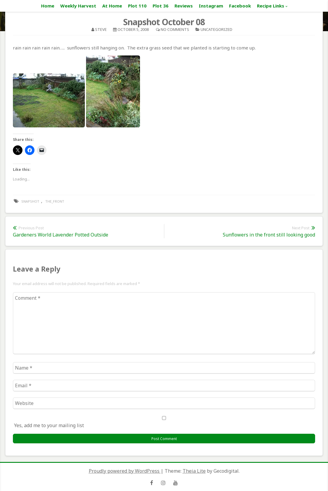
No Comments (175, 29)
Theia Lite (194, 471)
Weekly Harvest (78, 6)
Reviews (183, 6)
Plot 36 (160, 6)
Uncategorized (216, 29)
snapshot (30, 201)
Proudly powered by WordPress (125, 471)
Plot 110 (137, 6)
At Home (112, 6)
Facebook (240, 6)
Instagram (211, 6)
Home (47, 6)
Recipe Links (270, 6)
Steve (101, 29)
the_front (54, 201)
